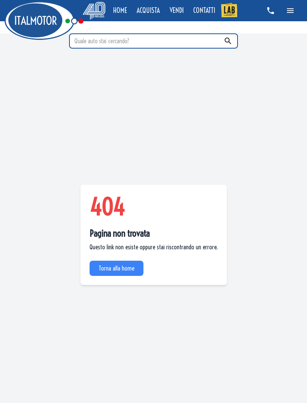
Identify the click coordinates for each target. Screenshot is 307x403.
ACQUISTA (148, 10)
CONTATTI (204, 10)
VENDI (176, 10)
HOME (120, 10)
